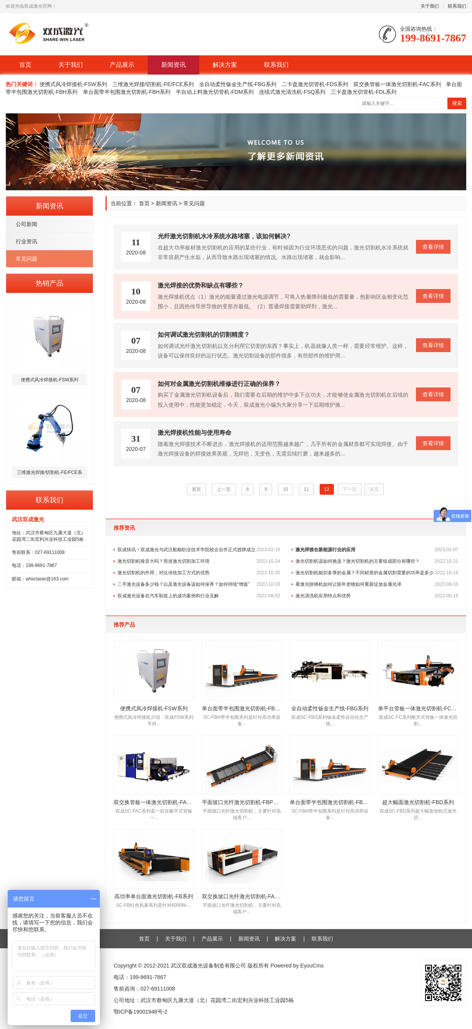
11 (306, 489)
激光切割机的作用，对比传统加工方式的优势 (198, 573)
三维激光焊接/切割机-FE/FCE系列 (153, 84)
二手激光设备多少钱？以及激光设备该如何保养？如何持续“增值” (198, 584)
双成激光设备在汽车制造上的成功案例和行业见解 (198, 596)
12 (326, 489)
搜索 (457, 103)
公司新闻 (26, 224)
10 (285, 489)
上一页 (224, 489)
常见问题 (26, 259)
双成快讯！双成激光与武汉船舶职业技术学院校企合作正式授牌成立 (198, 549)
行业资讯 (26, 241)
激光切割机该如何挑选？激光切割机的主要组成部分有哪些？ (376, 561)
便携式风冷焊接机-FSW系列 (73, 84)
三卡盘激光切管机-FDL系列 (363, 92)
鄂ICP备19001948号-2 (140, 1012)
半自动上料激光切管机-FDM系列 (215, 92)
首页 (25, 65)
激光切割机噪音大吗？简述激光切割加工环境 (198, 561)
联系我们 (457, 6)
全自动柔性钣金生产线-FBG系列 (237, 84)
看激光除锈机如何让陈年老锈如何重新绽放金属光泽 (376, 584)
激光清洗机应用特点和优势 (376, 596)
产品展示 (122, 65)
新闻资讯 (173, 65)
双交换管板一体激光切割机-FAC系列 (397, 84)
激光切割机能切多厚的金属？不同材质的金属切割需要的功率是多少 (376, 573)
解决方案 (225, 65)
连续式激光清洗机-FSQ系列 (292, 92)
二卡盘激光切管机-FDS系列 (315, 84)
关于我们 (430, 6)
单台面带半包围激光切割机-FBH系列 (127, 92)
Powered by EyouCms (296, 966)
